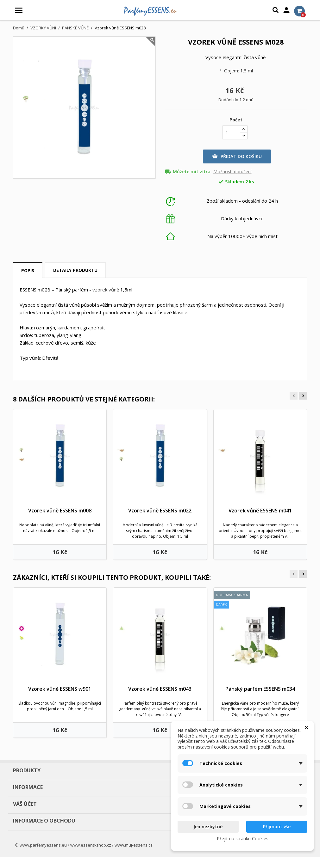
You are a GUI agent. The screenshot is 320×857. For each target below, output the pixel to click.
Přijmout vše (277, 826)
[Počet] (231, 132)
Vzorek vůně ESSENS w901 (59, 688)
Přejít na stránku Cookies (242, 839)
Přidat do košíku (237, 156)
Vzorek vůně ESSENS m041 (260, 510)
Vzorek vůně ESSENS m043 (159, 688)
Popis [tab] (27, 270)
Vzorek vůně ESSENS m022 (159, 510)
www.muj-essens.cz (134, 845)
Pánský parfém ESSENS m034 (260, 688)
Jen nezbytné (208, 826)
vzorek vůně (105, 289)
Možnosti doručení (232, 171)
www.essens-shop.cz (90, 845)
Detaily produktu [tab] (75, 270)
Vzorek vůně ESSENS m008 (59, 510)
